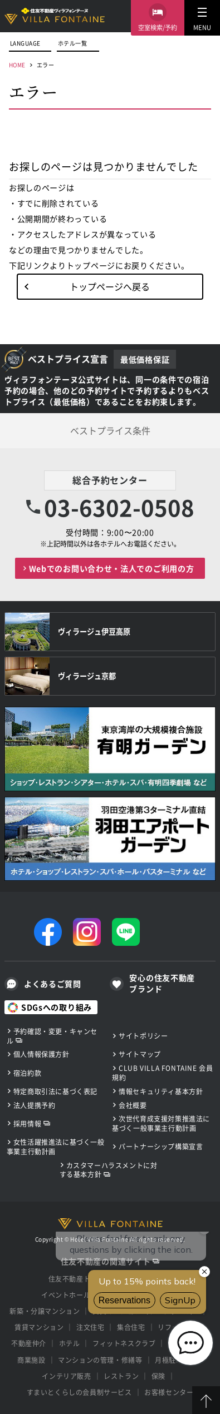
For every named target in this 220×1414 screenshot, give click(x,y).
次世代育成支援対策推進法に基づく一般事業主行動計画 (161, 1123)
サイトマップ (140, 1054)
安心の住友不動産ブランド (162, 983)
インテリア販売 (66, 1376)
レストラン (121, 1376)
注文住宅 (90, 1327)
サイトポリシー (143, 1035)
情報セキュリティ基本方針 (161, 1091)
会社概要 (132, 1105)
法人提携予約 (34, 1105)
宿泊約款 (27, 1073)
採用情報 (27, 1123)
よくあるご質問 (52, 983)
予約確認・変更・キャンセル (52, 1035)
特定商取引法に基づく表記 (55, 1091)
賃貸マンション (38, 1327)
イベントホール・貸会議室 (83, 1294)
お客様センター (168, 1392)
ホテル (69, 1343)
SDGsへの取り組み (56, 1007)
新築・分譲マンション (44, 1311)
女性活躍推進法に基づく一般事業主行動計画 (56, 1146)
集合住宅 (131, 1327)
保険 (158, 1376)
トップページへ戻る (110, 286)
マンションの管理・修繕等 (100, 1360)
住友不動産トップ (76, 1278)
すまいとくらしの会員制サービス (79, 1392)
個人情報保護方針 (41, 1054)
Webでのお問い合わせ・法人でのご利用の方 (111, 568)
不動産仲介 (28, 1343)
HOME (17, 65)
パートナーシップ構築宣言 (161, 1146)
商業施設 (31, 1360)
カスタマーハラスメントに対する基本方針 (109, 1169)
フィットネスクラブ (123, 1343)
